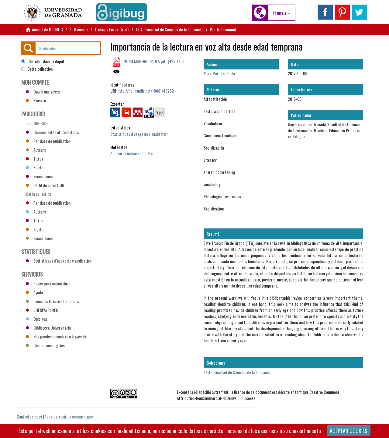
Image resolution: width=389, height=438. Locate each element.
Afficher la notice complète (131, 153)
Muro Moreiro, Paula (219, 73)
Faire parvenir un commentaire (69, 416)
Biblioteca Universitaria (48, 327)
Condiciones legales (45, 345)
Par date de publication (48, 141)
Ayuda (34, 292)
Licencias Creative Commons (52, 301)
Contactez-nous (29, 416)
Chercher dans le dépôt (42, 61)
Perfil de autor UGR (45, 185)
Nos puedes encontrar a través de (56, 336)
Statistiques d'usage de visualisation (139, 134)
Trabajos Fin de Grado (112, 29)
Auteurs (36, 150)
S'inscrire (37, 100)
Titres (34, 158)
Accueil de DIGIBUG (47, 29)
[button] (281, 13)
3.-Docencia (78, 29)
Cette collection (37, 69)
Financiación (39, 176)
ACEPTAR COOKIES (348, 431)
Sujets (34, 167)
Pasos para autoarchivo (48, 283)
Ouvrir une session (44, 91)
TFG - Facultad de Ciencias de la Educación (169, 29)
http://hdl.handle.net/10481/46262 (146, 90)
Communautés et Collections (52, 132)
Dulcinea (36, 319)
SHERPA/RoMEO (42, 310)
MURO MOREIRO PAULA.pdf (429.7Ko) (153, 61)
